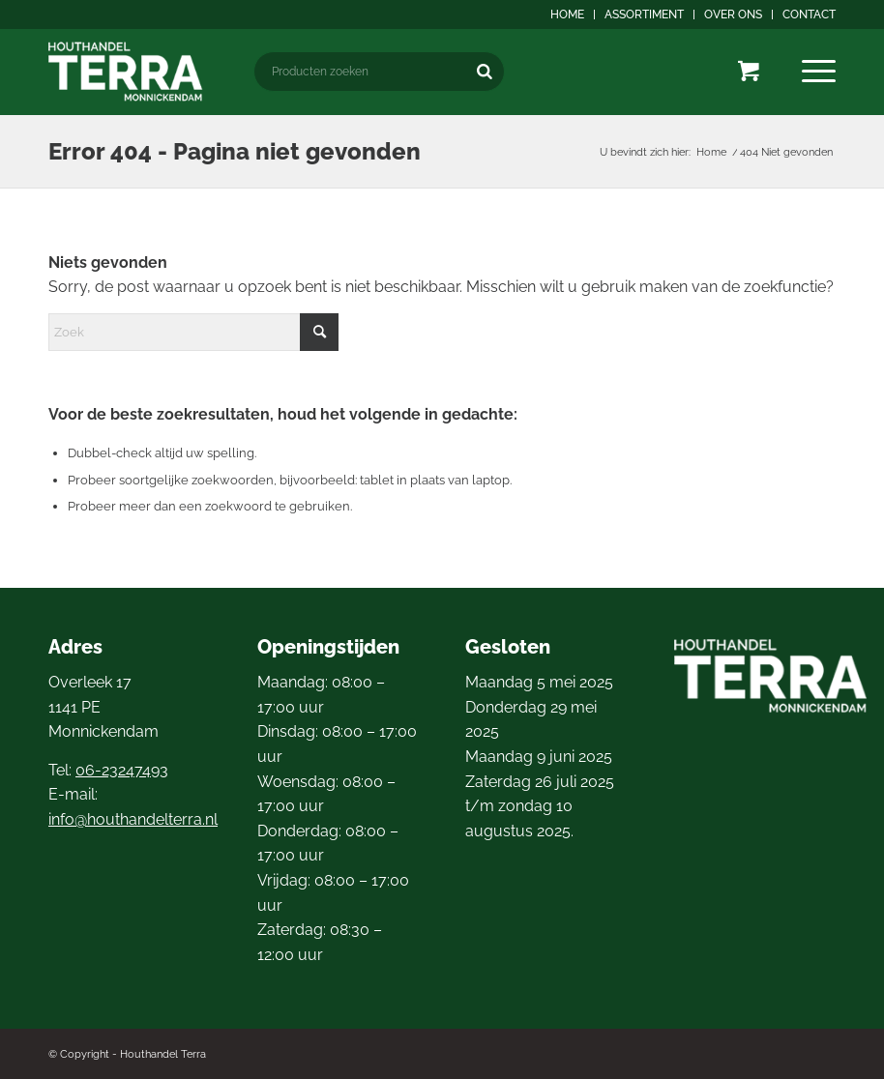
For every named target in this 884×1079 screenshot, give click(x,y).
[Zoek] (193, 332)
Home (567, 14)
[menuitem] (568, 14)
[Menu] (819, 71)
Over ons (733, 14)
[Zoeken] (484, 71)
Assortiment (644, 14)
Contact (809, 14)
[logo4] (125, 71)
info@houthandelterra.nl (133, 819)
